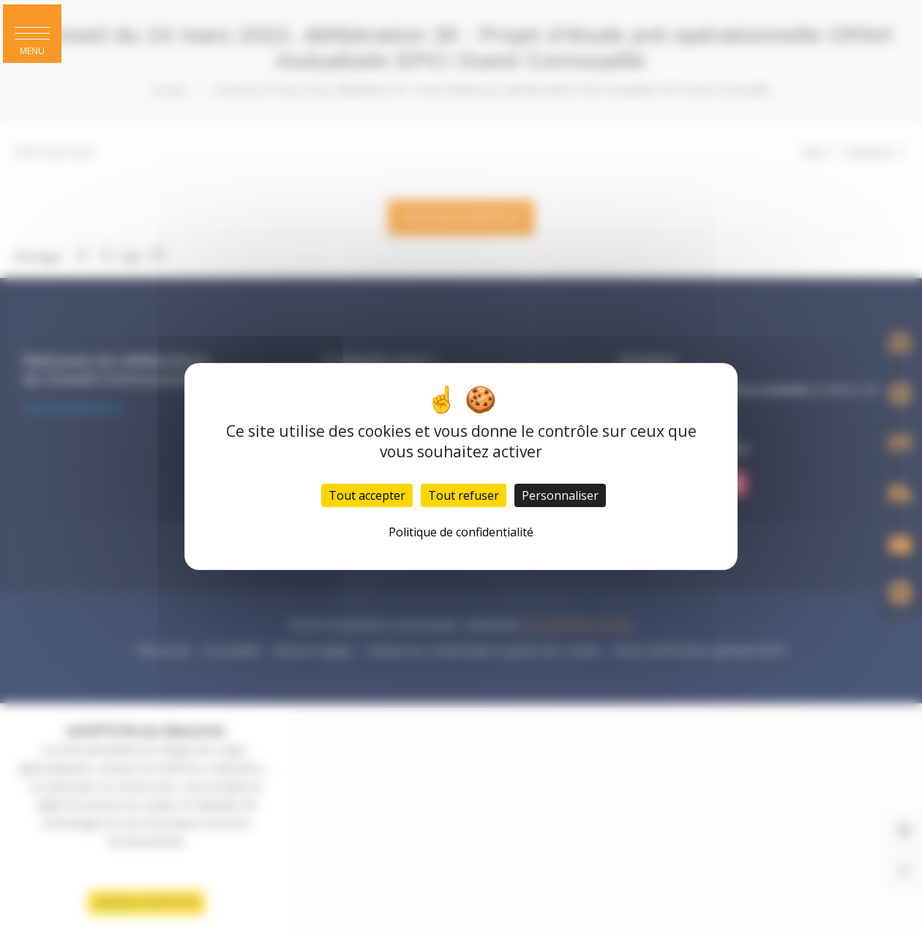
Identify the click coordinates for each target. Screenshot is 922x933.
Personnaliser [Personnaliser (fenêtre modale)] (560, 495)
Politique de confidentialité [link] (461, 532)
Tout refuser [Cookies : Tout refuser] (463, 495)
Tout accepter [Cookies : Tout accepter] (367, 495)
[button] (32, 33)
